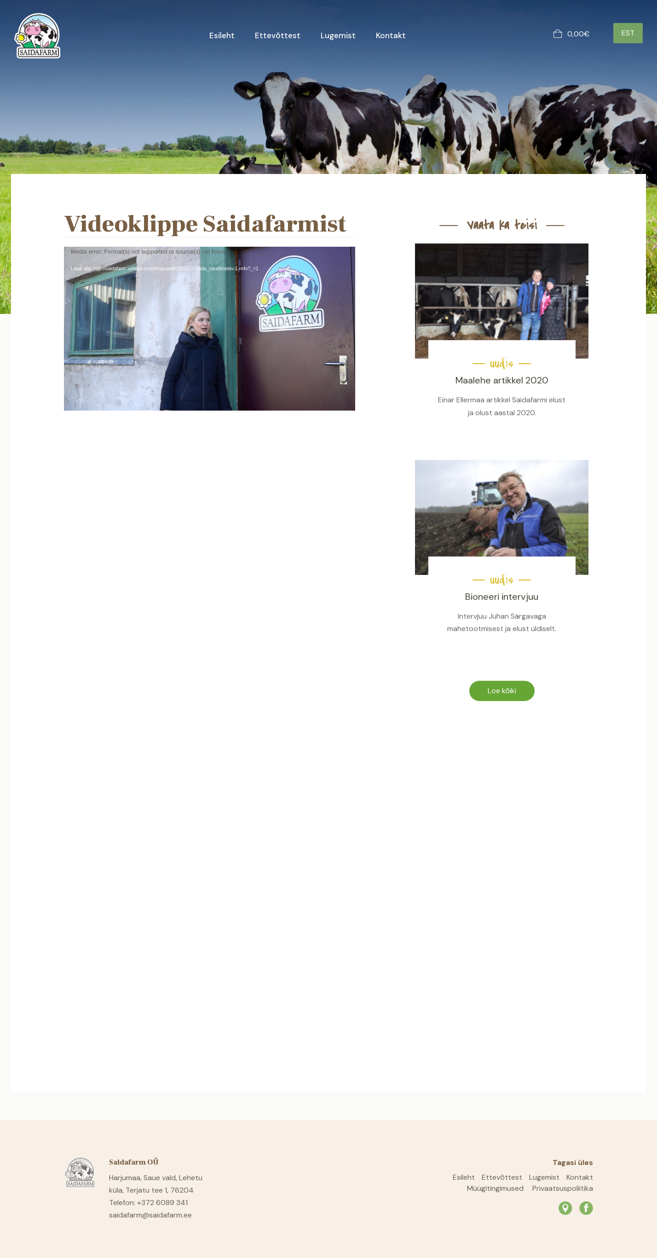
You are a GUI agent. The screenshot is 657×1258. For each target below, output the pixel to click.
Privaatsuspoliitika (562, 1188)
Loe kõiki (502, 691)
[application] (209, 329)
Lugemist (338, 35)
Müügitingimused (495, 1188)
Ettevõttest (277, 35)
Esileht (222, 35)
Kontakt (391, 35)
